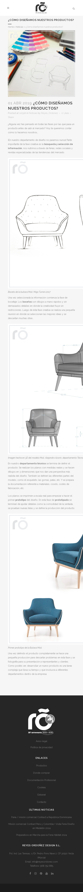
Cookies (41, 787)
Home (11, 27)
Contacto (41, 802)
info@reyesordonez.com (45, 861)
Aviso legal (41, 741)
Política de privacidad (41, 747)
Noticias (19, 27)
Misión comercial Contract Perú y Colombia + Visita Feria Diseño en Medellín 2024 (41, 826)
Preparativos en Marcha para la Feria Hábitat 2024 (41, 835)
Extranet (42, 794)
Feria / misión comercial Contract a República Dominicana (41, 817)
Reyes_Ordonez (49, 113)
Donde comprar (41, 773)
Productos (41, 765)
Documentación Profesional (41, 780)
